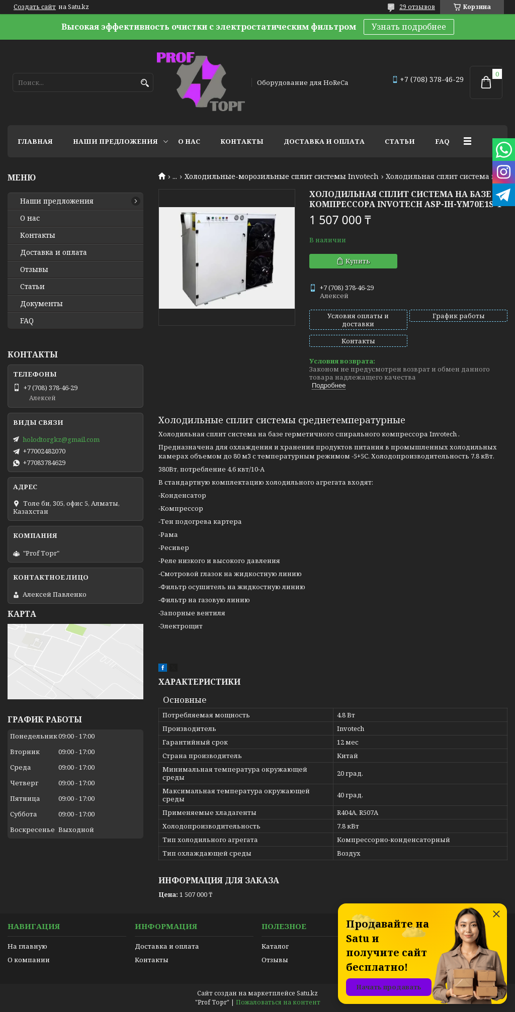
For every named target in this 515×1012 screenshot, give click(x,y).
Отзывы (34, 269)
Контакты (242, 141)
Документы (41, 303)
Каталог (275, 946)
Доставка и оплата (324, 141)
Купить (358, 260)
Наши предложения (115, 141)
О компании (29, 959)
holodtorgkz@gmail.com (61, 439)
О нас (189, 141)
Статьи (400, 141)
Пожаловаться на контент (278, 1002)
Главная (35, 141)
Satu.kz (307, 993)
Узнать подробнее (409, 26)
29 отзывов (417, 7)
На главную (27, 946)
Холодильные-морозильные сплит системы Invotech (282, 176)
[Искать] (144, 83)
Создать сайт (35, 7)
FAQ (442, 141)
